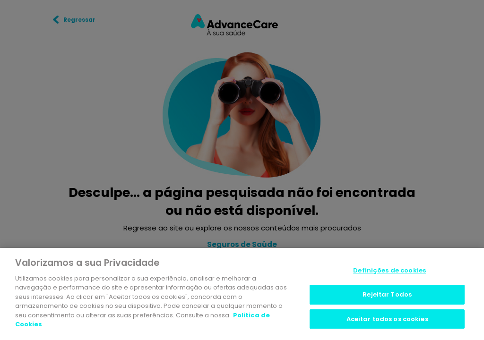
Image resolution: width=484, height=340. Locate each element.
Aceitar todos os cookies (387, 318)
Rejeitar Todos (387, 294)
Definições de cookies (389, 270)
